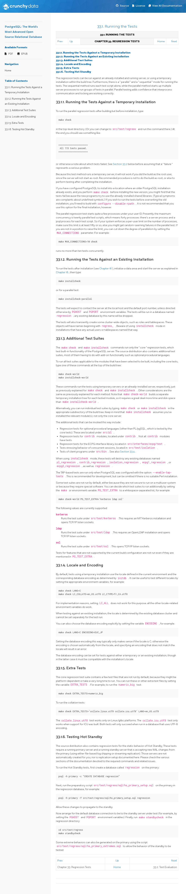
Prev (60, 41)
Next (174, 41)
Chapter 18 (62, 272)
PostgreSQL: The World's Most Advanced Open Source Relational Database (23, 32)
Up (71, 41)
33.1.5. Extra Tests (14, 123)
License (140, 5)
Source (124, 5)
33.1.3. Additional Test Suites (20, 110)
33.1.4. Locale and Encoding (20, 116)
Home (8, 70)
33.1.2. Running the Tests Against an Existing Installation (92, 56)
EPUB (24, 53)
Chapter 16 (105, 268)
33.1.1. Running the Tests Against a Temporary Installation (93, 52)
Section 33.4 (127, 451)
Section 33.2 (120, 164)
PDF (10, 53)
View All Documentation (167, 5)
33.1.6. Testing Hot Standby (19, 129)
